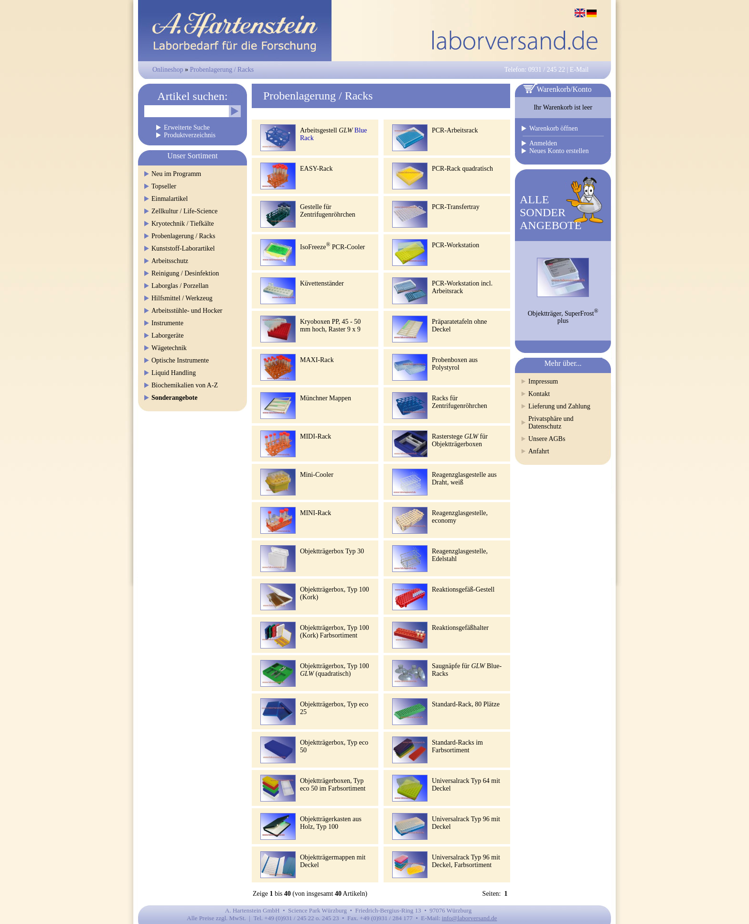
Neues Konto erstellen (558, 150)
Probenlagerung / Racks (222, 69)
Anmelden (543, 143)
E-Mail (579, 69)
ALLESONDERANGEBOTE (550, 212)
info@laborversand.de (469, 918)
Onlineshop (167, 69)
